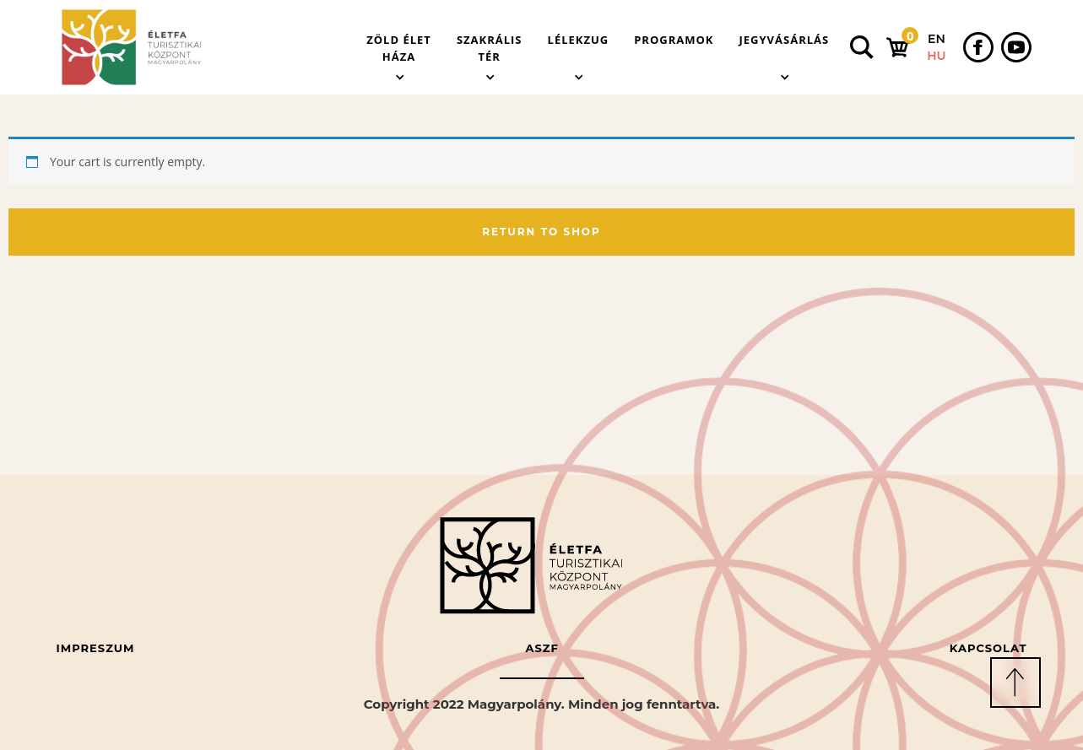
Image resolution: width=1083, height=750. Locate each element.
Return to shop (541, 231)
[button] (399, 47)
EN (936, 38)
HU (936, 55)
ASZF (541, 648)
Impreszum (96, 648)
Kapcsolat (988, 648)
